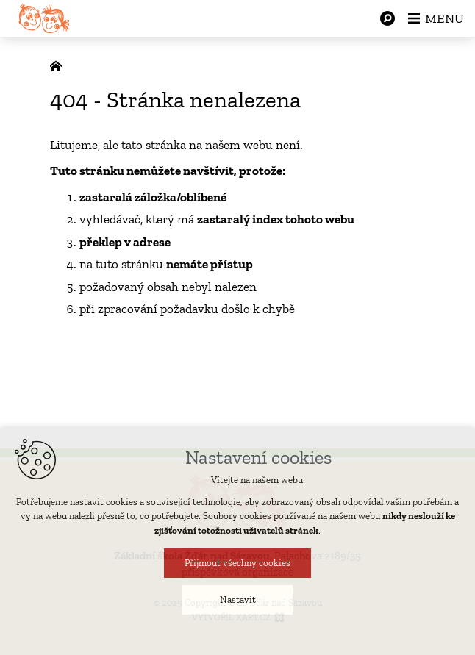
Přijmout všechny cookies (237, 564)
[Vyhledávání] (387, 18)
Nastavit (238, 600)
